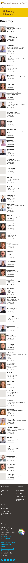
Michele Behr (10, 45)
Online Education (21, 496)
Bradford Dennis (11, 129)
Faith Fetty (9, 177)
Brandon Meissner (11, 316)
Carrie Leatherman (11, 297)
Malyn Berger (10, 57)
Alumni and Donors (4, 491)
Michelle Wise (10, 474)
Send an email (10, 31)
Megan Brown (10, 84)
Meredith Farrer (10, 168)
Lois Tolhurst (10, 446)
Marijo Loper (10, 36)
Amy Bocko (9, 65)
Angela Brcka (10, 75)
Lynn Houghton (10, 270)
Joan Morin (9, 335)
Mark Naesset (10, 344)
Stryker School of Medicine (21, 500)
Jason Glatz (9, 215)
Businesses (4, 495)
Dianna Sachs (10, 381)
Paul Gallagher (10, 195)
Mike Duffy (9, 140)
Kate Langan (10, 288)
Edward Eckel (10, 149)
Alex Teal (9, 437)
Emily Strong (10, 419)
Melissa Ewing (10, 159)
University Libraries (11, 7)
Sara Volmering (10, 456)
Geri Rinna (9, 372)
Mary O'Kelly (9, 352)
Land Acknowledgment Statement (7, 549)
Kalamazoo (19, 493)
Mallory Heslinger (11, 261)
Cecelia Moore (10, 326)
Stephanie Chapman (12, 103)
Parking (3, 524)
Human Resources (6, 518)
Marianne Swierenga (12, 427)
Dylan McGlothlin (11, 307)
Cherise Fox (9, 187)
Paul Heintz (9, 251)
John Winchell (10, 464)
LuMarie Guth (10, 224)
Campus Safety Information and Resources (6, 513)
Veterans (3, 498)
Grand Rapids (20, 490)
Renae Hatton (10, 234)
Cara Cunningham (11, 112)
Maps (2, 521)
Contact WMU (6, 538)
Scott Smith (9, 400)
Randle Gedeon (10, 204)
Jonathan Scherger (11, 390)
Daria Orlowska (10, 363)
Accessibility (4, 508)
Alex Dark (9, 121)
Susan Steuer (10, 409)
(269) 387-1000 (6, 536)
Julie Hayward (10, 243)
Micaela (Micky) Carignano (13, 93)
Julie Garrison (10, 27)
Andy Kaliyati (10, 280)
